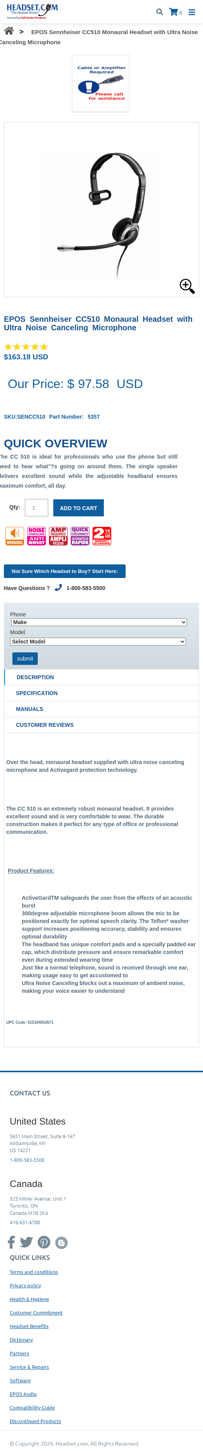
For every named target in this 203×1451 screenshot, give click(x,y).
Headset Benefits (29, 1326)
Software (20, 1380)
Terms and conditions (34, 1271)
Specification (37, 693)
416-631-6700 (25, 1222)
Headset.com (72, 1443)
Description (35, 677)
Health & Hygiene (29, 1299)
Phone (18, 614)
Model (17, 632)
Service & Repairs (29, 1366)
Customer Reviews (45, 725)
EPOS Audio (23, 1394)
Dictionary (21, 1339)
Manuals (29, 709)
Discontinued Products (35, 1421)
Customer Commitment (36, 1312)
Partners (19, 1353)
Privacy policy (25, 1285)
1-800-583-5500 (27, 1159)
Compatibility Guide (32, 1407)
